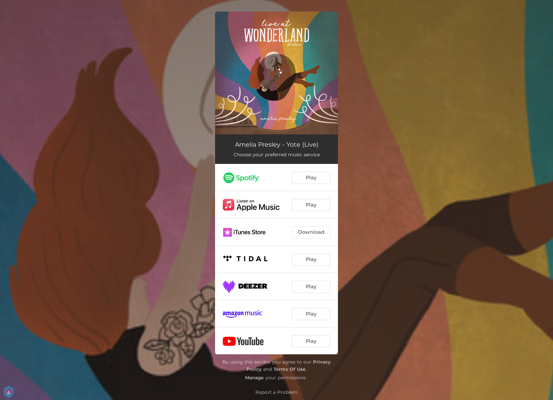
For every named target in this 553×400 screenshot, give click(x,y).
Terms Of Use (289, 369)
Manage (254, 377)
